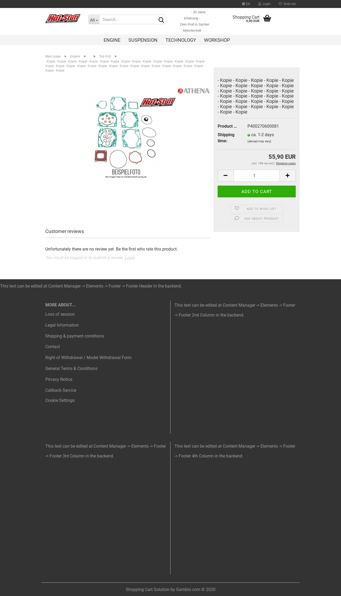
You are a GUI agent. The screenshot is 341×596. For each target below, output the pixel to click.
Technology (180, 40)
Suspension (142, 40)
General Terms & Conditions (71, 368)
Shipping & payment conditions (74, 336)
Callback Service (60, 390)
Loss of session (60, 314)
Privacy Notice (58, 379)
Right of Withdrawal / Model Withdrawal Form (88, 357)
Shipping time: (226, 137)
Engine (112, 40)
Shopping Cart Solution (147, 589)
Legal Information (62, 325)
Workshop (217, 40)
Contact (52, 346)
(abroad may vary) (259, 141)
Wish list (287, 4)
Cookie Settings (60, 400)
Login (264, 4)
